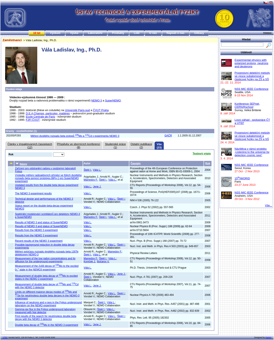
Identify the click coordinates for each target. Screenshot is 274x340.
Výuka (74, 33)
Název (21, 164)
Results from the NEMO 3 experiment (36, 230)
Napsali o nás (176, 33)
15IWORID (242, 178)
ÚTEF (5, 337)
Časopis (136, 163)
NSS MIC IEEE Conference (251, 89)
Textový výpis (202, 153)
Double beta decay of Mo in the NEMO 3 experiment (46, 324)
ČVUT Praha (101, 110)
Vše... (268, 205)
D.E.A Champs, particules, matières (48, 113)
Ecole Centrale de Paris (40, 116)
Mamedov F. (91, 179)
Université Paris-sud (77, 110)
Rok (207, 163)
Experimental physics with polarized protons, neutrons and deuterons (251, 63)
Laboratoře (95, 33)
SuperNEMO (113, 100)
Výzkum (55, 33)
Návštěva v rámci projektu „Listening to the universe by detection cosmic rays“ (252, 152)
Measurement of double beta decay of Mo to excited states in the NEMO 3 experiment (46, 277)
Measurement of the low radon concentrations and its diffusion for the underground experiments (45, 260)
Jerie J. (97, 186)
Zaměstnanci (12, 40)
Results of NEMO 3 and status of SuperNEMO (41, 222)
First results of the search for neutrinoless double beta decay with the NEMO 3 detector (45, 318)
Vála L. (97, 169)
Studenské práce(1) (115, 145)
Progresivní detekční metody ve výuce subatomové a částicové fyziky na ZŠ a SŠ (252, 76)
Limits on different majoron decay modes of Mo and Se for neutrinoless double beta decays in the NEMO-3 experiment (47, 295)
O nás (153, 33)
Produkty (118, 33)
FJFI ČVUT (33, 119)
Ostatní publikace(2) (141, 145)
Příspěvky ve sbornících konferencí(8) (78, 145)
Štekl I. (88, 169)
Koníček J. (90, 261)
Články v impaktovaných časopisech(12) (29, 145)
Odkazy (199, 33)
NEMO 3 (96, 100)
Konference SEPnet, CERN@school (247, 105)
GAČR (168, 135)
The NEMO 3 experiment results (33, 193)
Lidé (137, 33)
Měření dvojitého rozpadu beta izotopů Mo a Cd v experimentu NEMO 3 (75, 136)
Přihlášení (267, 33)
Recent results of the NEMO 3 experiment (39, 240)
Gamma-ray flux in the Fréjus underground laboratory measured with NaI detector (45, 311)
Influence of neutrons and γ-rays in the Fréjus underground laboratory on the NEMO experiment (48, 304)
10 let (36, 33)
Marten (268, 337)
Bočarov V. (103, 261)
